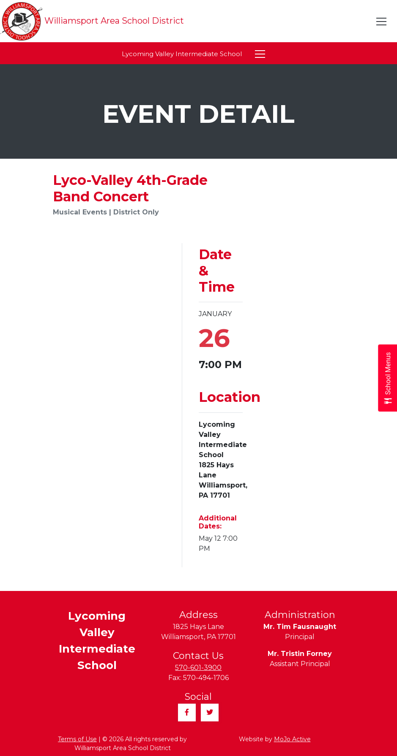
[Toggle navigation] (381, 21)
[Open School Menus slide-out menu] (387, 378)
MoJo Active (292, 739)
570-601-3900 (198, 668)
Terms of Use (77, 739)
